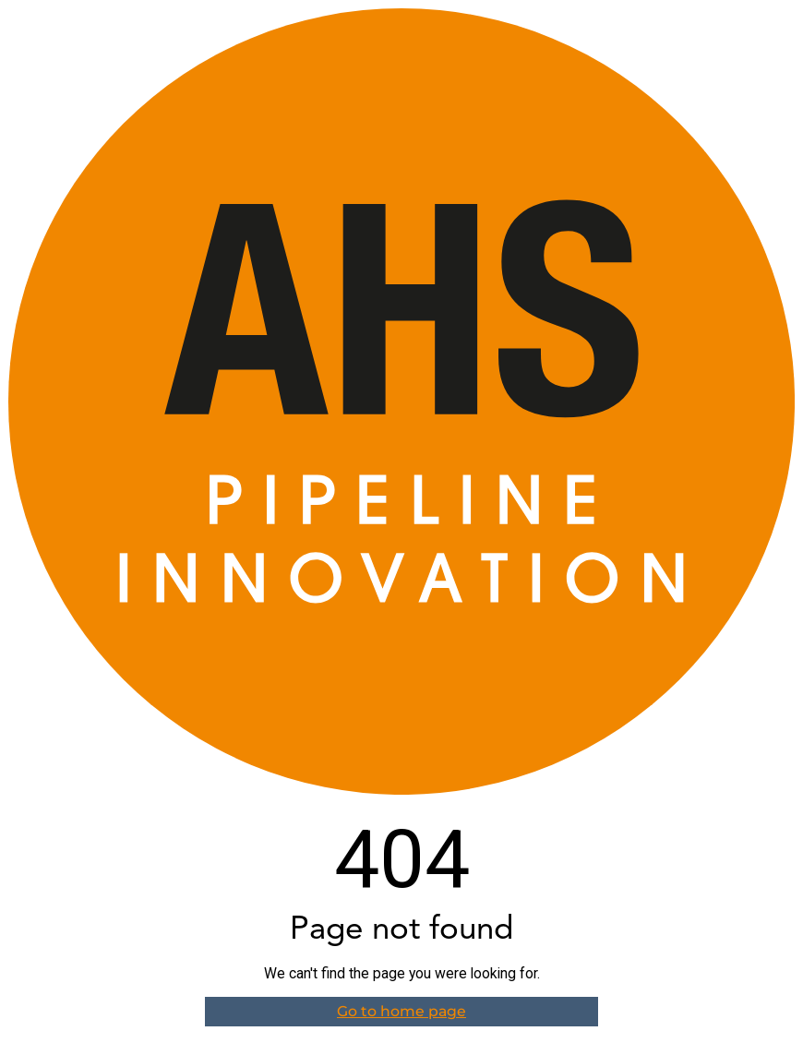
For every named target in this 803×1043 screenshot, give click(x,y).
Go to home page (401, 1011)
